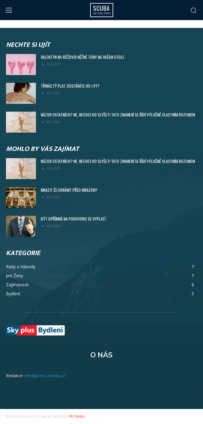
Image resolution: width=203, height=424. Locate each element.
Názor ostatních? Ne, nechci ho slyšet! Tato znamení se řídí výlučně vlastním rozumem (118, 114)
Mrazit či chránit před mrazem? (69, 190)
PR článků (77, 416)
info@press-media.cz (45, 375)
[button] (193, 10)
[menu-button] (8, 10)
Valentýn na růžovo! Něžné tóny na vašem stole (82, 57)
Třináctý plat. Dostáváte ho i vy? (70, 86)
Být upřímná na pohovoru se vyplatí (73, 218)
